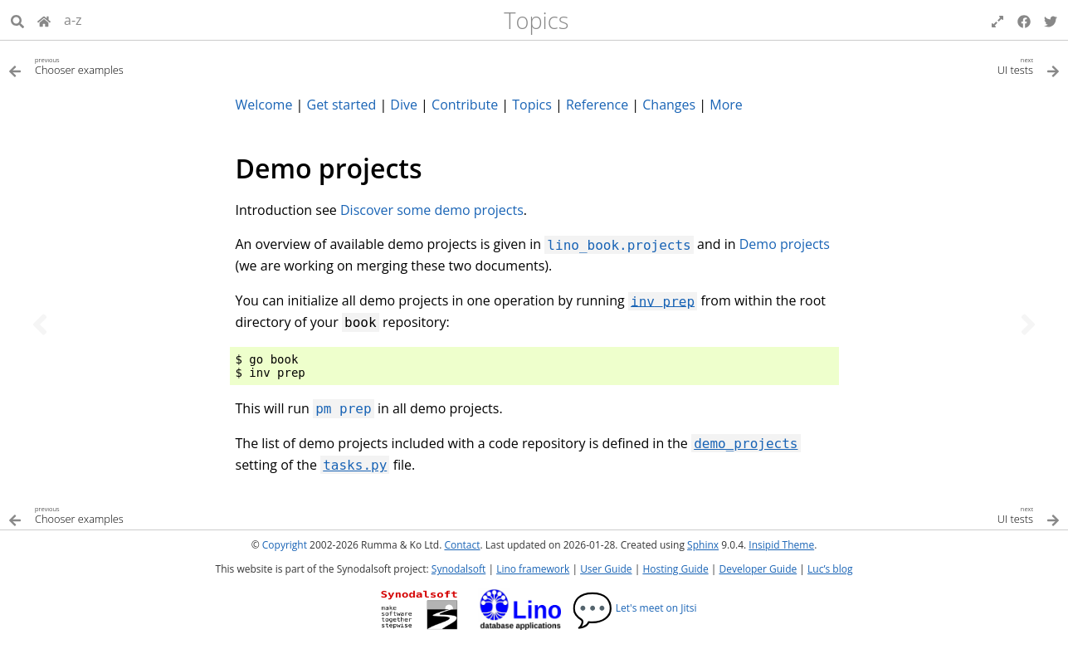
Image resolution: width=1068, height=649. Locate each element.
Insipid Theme (781, 545)
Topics (536, 20)
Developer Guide (758, 569)
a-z (73, 20)
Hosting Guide (675, 569)
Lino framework (532, 569)
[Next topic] (1028, 324)
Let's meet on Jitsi (634, 608)
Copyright (284, 545)
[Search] (17, 20)
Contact (462, 545)
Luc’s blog (829, 569)
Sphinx (703, 545)
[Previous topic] (39, 324)
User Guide (606, 569)
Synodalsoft (458, 569)
